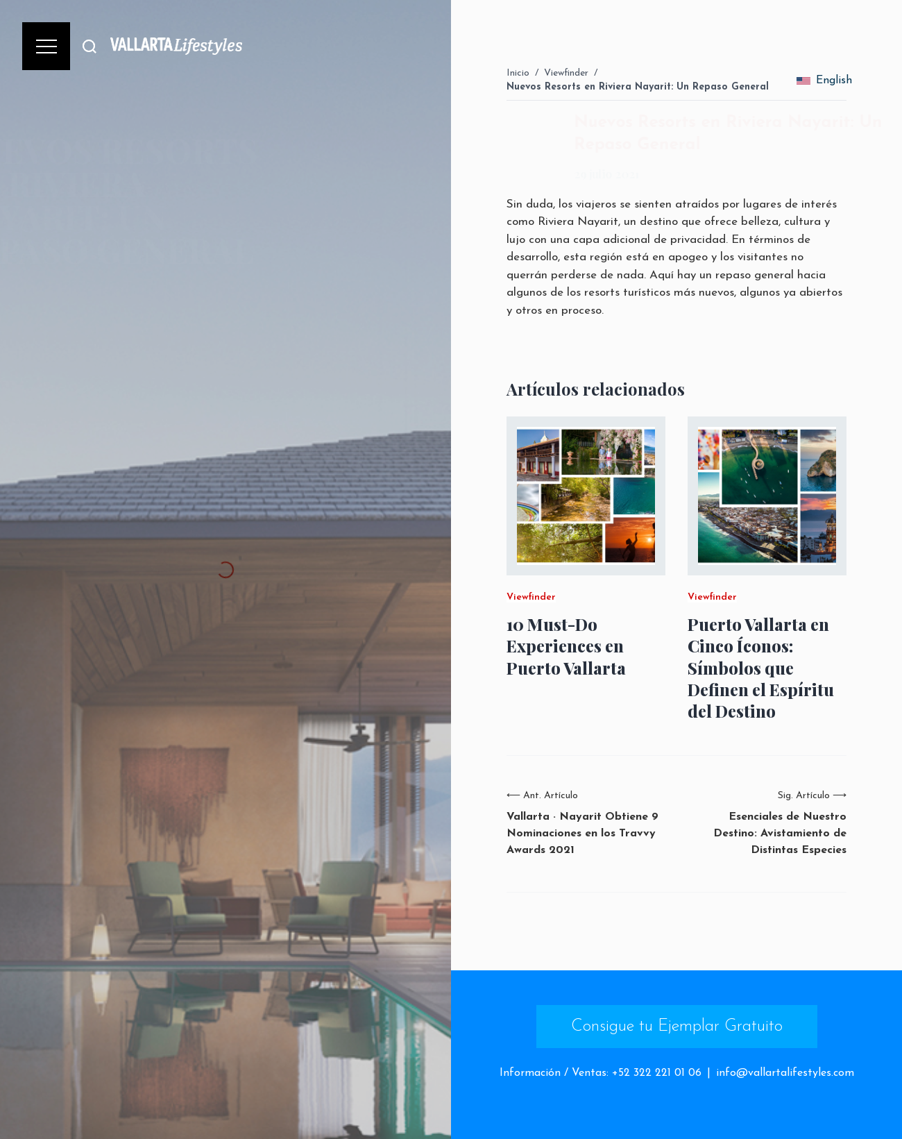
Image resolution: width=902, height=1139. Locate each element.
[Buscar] (89, 46)
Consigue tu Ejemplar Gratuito (677, 1026)
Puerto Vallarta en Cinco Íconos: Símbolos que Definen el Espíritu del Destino (761, 668)
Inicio (518, 73)
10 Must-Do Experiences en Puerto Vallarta (566, 646)
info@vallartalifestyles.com (785, 1073)
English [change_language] (824, 80)
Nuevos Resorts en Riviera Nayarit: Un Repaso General (638, 87)
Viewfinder (566, 73)
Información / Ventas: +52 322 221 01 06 (600, 1073)
